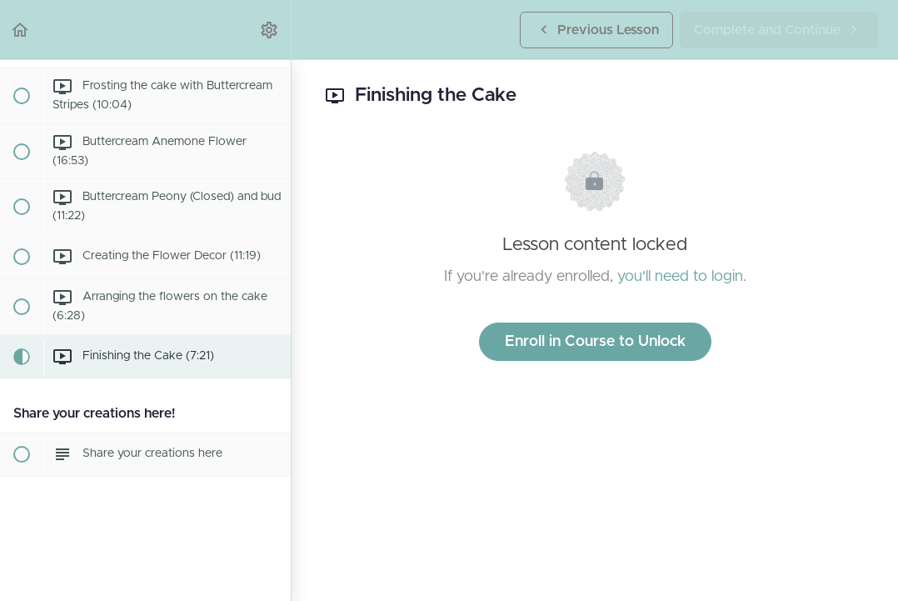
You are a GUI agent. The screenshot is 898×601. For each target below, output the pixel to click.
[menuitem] (270, 29)
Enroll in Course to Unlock (595, 341)
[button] (21, 29)
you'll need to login (680, 276)
